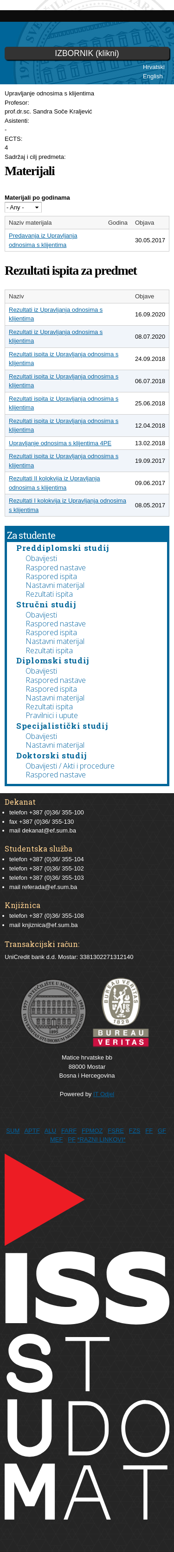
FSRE (116, 1130)
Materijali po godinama (37, 197)
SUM (12, 1130)
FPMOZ (92, 1130)
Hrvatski (154, 66)
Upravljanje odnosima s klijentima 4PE (60, 443)
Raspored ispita (51, 576)
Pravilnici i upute (52, 715)
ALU (50, 1130)
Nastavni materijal (55, 585)
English (153, 76)
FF (149, 1130)
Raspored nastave (56, 567)
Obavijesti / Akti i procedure (70, 766)
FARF (69, 1130)
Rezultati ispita (49, 594)
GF (162, 1130)
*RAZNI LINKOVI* (101, 1139)
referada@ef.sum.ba (49, 886)
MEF (56, 1139)
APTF (31, 1130)
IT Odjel (103, 1094)
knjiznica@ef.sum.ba (49, 924)
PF (72, 1139)
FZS (135, 1130)
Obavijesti (41, 558)
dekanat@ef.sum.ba (49, 830)
